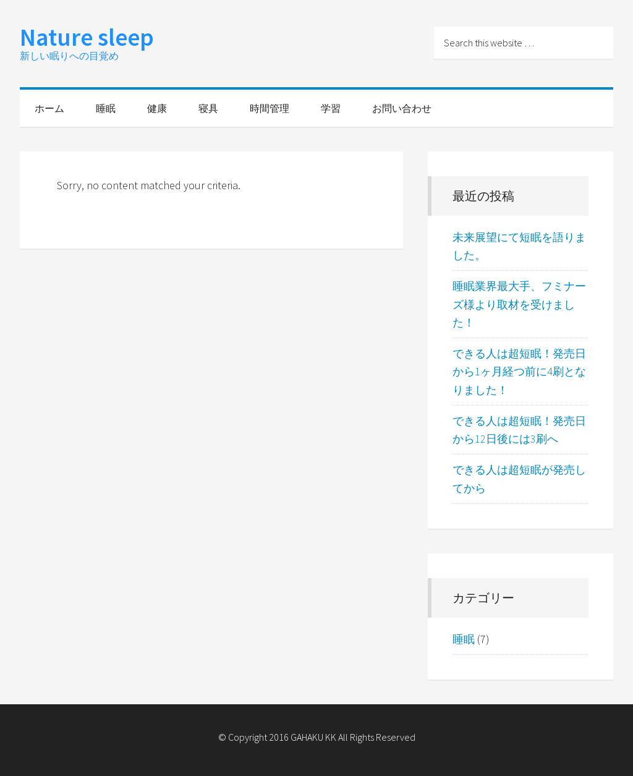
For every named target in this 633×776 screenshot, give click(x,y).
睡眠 (463, 639)
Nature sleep (87, 37)
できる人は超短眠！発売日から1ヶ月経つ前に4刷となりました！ (519, 371)
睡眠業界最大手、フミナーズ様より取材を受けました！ (519, 304)
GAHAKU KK (313, 737)
